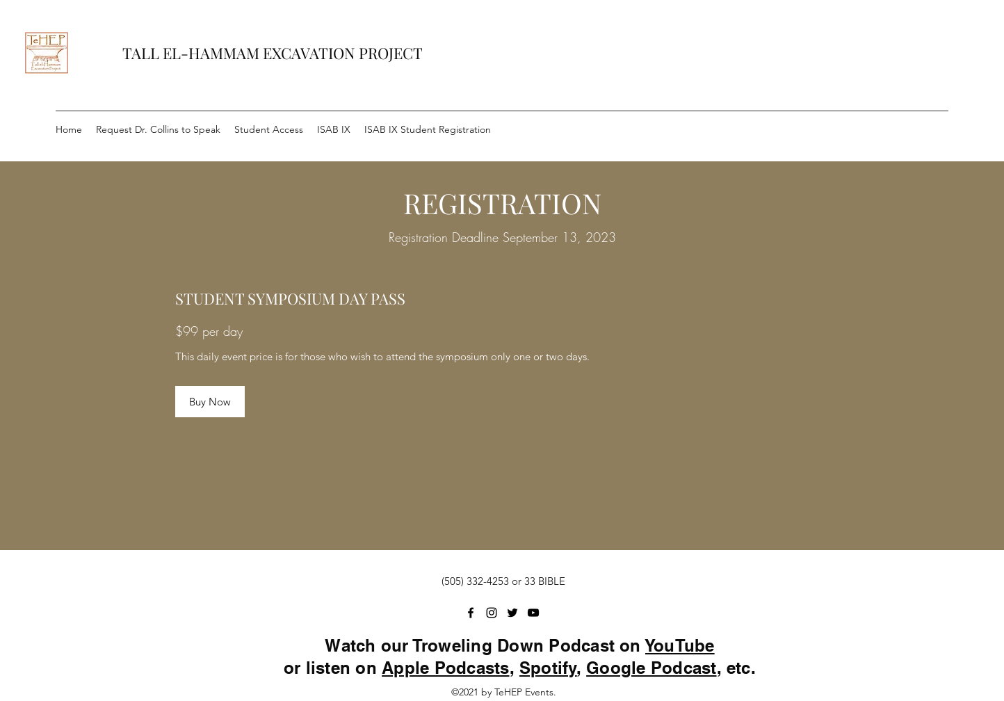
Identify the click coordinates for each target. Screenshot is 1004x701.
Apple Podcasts (445, 667)
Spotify (548, 667)
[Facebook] (471, 613)
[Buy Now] (210, 401)
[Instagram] (492, 613)
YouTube (680, 645)
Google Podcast (651, 667)
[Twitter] (512, 613)
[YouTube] (533, 613)
